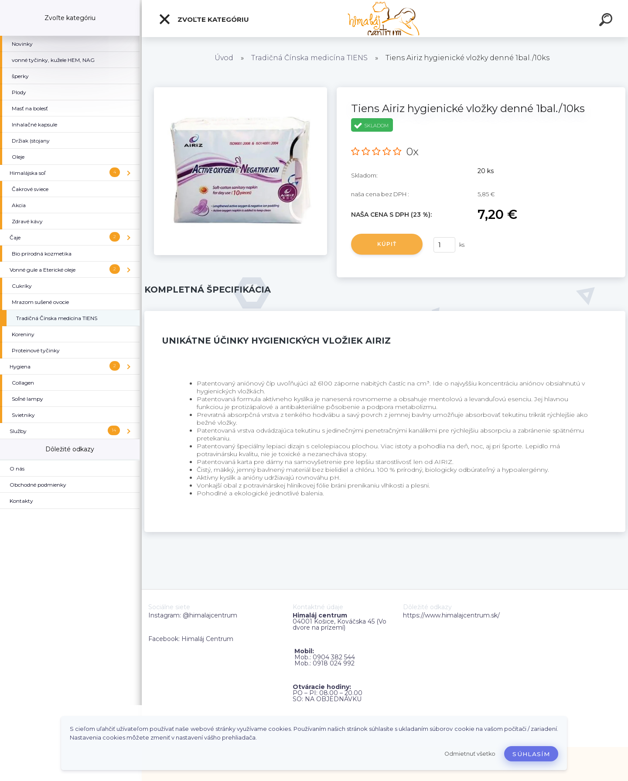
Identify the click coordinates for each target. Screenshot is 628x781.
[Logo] (385, 18)
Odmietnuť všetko (469, 753)
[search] (607, 21)
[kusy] (444, 244)
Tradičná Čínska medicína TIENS (309, 58)
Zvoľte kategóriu (203, 19)
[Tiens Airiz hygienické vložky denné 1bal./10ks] (240, 90)
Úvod (224, 58)
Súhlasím (531, 753)
